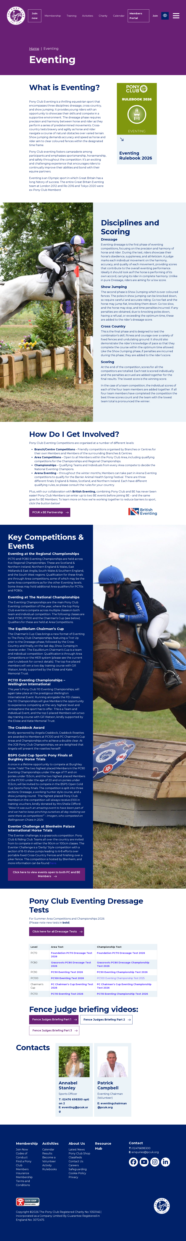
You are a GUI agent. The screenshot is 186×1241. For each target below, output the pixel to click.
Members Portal (136, 16)
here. (53, 863)
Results (47, 1153)
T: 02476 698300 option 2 (74, 1101)
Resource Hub (103, 1146)
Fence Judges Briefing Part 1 (54, 1020)
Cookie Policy (77, 1173)
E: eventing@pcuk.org (73, 1109)
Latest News (77, 1149)
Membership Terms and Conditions (24, 1181)
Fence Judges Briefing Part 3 (55, 1031)
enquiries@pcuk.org (144, 1152)
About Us (77, 1144)
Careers (74, 1165)
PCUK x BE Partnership (50, 512)
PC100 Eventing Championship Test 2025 (121, 978)
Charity (103, 15)
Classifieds (75, 1157)
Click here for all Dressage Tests (57, 932)
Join (155, 15)
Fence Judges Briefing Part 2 (107, 1020)
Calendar (118, 15)
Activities (87, 15)
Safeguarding (78, 1169)
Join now (35, 16)
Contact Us (76, 1161)
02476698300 (139, 1148)
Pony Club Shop (79, 1153)
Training (71, 15)
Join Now (22, 1149)
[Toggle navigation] (176, 16)
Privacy (73, 1177)
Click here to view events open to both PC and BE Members (46, 874)
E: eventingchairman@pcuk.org (112, 1105)
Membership (53, 15)
